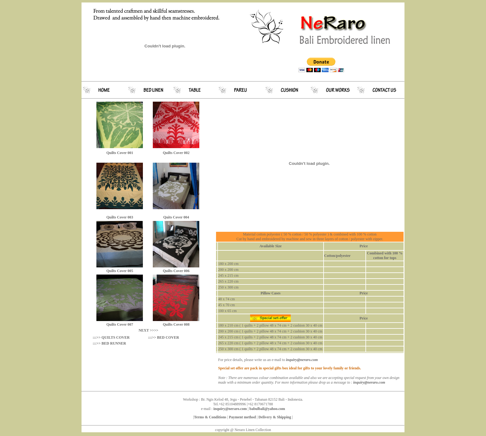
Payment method (242, 417)
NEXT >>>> (148, 330)
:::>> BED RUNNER (109, 343)
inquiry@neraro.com (369, 382)
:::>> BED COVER (163, 337)
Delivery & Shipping (274, 417)
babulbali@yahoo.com (267, 409)
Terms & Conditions (210, 417)
